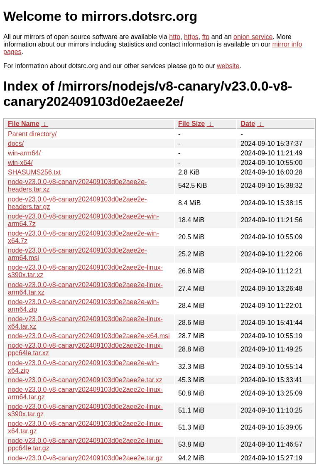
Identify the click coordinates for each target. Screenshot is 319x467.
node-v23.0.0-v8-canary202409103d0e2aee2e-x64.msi (89, 335)
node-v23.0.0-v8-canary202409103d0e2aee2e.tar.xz (85, 379)
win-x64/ (20, 162)
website (228, 65)
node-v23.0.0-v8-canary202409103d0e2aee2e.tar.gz (85, 458)
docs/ (16, 143)
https (191, 36)
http (174, 36)
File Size (191, 123)
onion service (252, 36)
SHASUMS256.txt (34, 172)
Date (247, 123)
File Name (23, 123)
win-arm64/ (24, 153)
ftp (205, 36)
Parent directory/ (32, 134)
